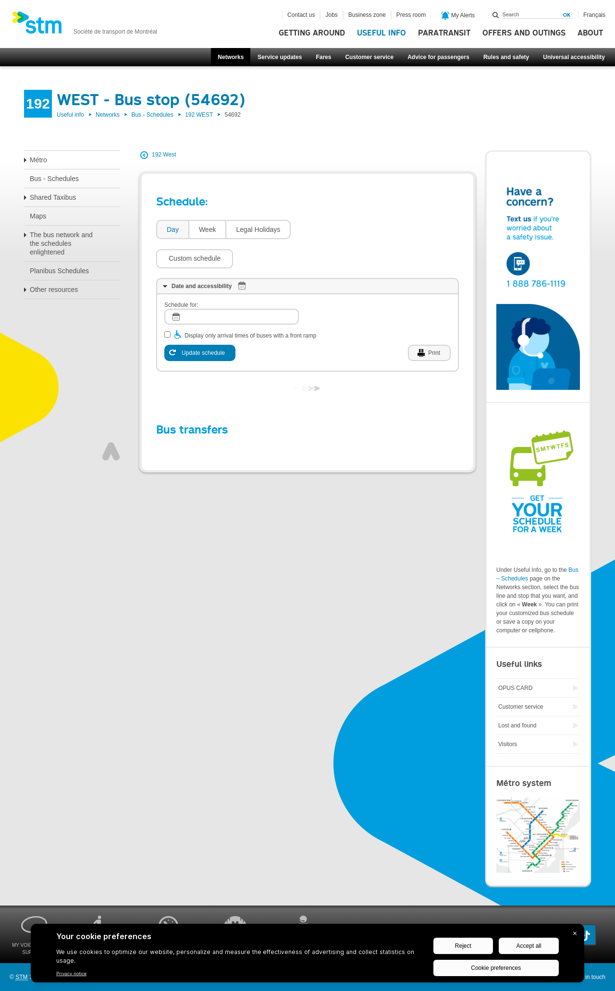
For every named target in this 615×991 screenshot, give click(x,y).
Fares (323, 57)
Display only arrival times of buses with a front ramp (250, 306)
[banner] (84, 25)
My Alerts (458, 16)
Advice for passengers (438, 57)
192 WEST (199, 114)
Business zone (367, 15)
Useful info (381, 33)
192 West (164, 154)
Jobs (331, 15)
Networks (231, 57)
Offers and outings (524, 33)
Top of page (111, 422)
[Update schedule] (199, 324)
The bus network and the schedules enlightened (61, 243)
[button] (333, 229)
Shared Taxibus (53, 197)
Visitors (507, 744)
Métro (38, 160)
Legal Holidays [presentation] (258, 229)
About (590, 33)
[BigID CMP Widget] (307, 955)
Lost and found (517, 725)
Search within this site (496, 15)
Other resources (54, 289)
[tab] (172, 230)
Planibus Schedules (59, 271)
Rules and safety (506, 57)
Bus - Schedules (152, 114)
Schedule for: (181, 276)
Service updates (280, 57)
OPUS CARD (515, 688)
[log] (231, 288)
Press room (411, 15)
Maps (38, 216)
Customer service (369, 57)
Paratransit (444, 33)
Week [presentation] (207, 229)
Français (594, 15)
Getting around (312, 33)
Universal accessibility (574, 57)
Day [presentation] (173, 229)
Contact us (301, 15)
